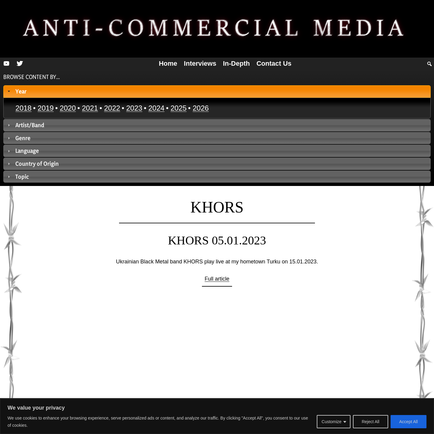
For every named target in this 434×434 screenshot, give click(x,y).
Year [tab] (16, 91)
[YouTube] (6, 64)
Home (168, 63)
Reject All (370, 421)
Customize (331, 421)
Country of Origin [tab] (32, 163)
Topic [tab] (17, 176)
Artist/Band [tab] (25, 125)
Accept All (408, 421)
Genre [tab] (18, 138)
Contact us (273, 63)
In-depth (236, 63)
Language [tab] (22, 150)
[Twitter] (19, 64)
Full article (217, 279)
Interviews (200, 63)
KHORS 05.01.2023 (217, 240)
